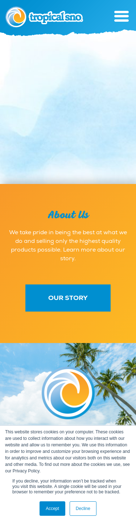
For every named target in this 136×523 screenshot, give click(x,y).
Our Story (68, 297)
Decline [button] (83, 508)
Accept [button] (52, 508)
